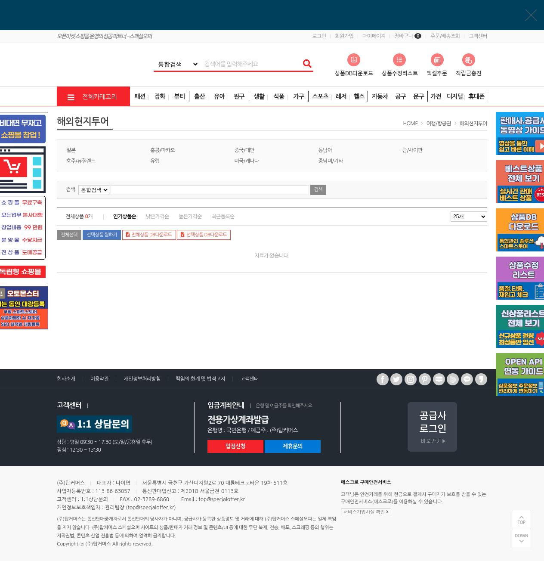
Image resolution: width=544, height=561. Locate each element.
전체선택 (69, 234)
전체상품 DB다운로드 (149, 234)
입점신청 (235, 446)
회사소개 (66, 378)
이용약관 (99, 378)
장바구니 (407, 36)
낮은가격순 (157, 216)
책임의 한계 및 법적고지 (200, 378)
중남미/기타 (330, 161)
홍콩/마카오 (162, 150)
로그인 (319, 36)
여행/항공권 (439, 123)
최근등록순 (222, 216)
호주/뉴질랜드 (81, 161)
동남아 (325, 150)
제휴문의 (293, 446)
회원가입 (344, 36)
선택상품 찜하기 (102, 234)
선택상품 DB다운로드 (204, 234)
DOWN (521, 536)
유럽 (154, 161)
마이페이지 (373, 36)
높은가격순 (190, 216)
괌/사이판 (412, 150)
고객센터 (478, 36)
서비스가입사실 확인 (366, 512)
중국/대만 (244, 150)
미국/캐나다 (246, 161)
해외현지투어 (473, 123)
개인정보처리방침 (142, 378)
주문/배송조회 (445, 36)
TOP (521, 522)
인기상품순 (124, 216)
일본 (70, 150)
